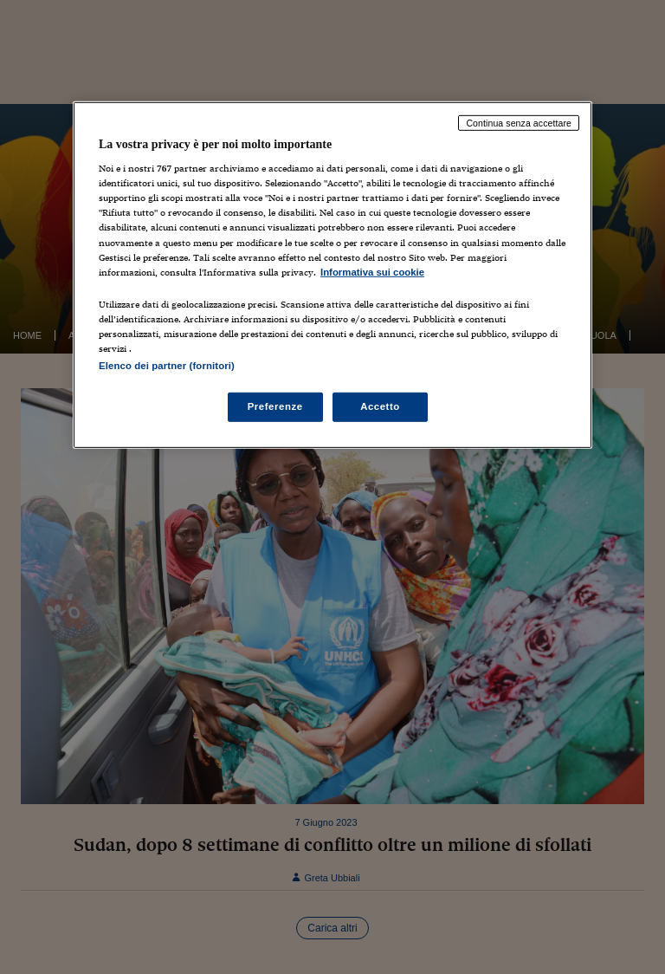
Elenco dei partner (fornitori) (167, 365)
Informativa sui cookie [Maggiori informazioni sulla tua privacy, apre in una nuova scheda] (372, 271)
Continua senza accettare (518, 122)
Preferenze (275, 406)
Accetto (380, 406)
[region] (332, 274)
